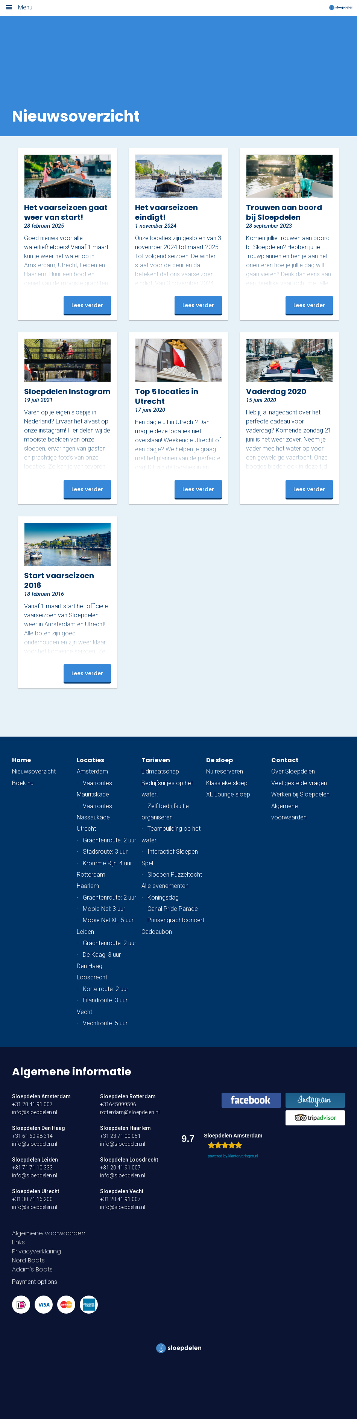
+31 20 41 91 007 (32, 1104)
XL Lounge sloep (228, 794)
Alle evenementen (164, 885)
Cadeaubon (156, 931)
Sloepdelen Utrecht (35, 1191)
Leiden (85, 931)
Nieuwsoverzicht (34, 771)
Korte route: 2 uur (105, 989)
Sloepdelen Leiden (35, 1160)
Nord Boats (28, 1260)
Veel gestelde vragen (299, 783)
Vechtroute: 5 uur (105, 1023)
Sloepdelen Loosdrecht (129, 1160)
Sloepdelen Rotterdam (128, 1096)
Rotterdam (91, 874)
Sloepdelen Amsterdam (41, 1096)
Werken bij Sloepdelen (300, 794)
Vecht (84, 1012)
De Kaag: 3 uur (102, 954)
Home (21, 760)
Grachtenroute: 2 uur (109, 840)
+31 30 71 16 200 (32, 1199)
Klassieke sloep (227, 783)
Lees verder (87, 305)
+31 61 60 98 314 (32, 1136)
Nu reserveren (224, 771)
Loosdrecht (92, 977)
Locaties (90, 760)
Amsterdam (92, 771)
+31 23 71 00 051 (120, 1136)
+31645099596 (118, 1104)
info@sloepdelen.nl (34, 1112)
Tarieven (155, 760)
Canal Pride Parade (172, 908)
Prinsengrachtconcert (175, 920)
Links (18, 1242)
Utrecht (86, 828)
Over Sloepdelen (293, 771)
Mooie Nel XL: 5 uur (108, 920)
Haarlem (88, 885)
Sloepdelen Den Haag (38, 1128)
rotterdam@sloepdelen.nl (130, 1112)
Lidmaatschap (160, 771)
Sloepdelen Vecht (121, 1191)
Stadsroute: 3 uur (105, 851)
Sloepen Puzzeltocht (174, 874)
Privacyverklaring (36, 1251)
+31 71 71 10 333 (32, 1168)
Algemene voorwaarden (48, 1233)
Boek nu (22, 783)
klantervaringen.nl (243, 1156)
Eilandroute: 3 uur (105, 1000)
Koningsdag (163, 897)
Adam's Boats (32, 1269)
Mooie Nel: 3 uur (104, 908)
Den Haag (89, 966)
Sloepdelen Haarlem (125, 1128)
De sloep (219, 760)
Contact (285, 760)
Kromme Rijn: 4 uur (107, 863)
